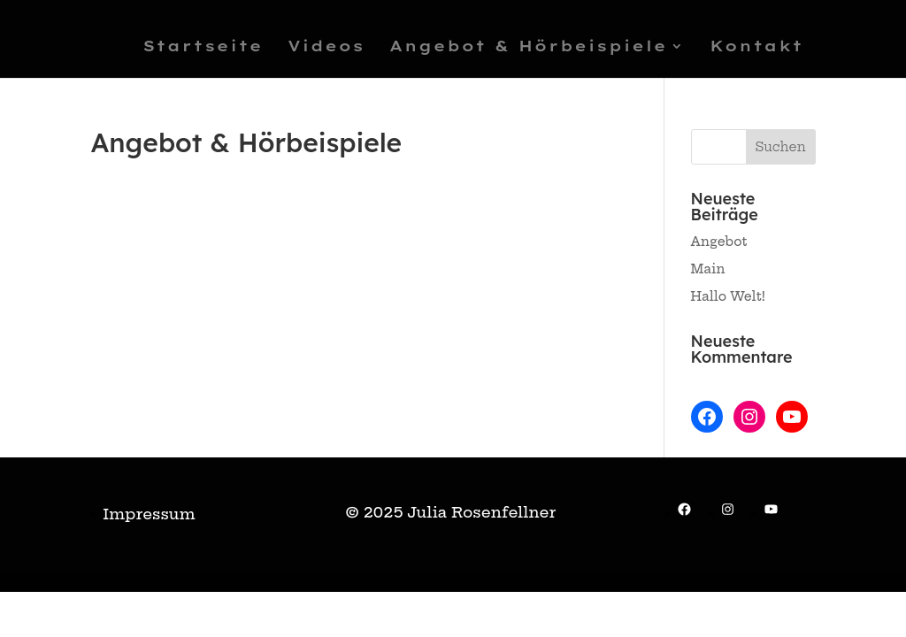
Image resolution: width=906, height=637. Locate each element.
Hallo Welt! (728, 296)
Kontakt (756, 47)
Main (708, 269)
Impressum (149, 513)
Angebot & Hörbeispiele (528, 47)
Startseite (202, 47)
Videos (326, 47)
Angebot (719, 241)
